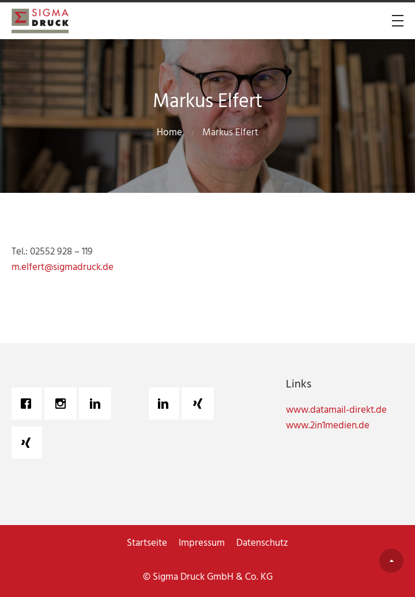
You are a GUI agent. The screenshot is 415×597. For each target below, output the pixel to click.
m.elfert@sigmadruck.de (63, 267)
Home (169, 132)
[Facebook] (29, 403)
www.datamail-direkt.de (336, 410)
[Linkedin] (98, 403)
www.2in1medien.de (327, 426)
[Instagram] (63, 403)
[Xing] (29, 442)
